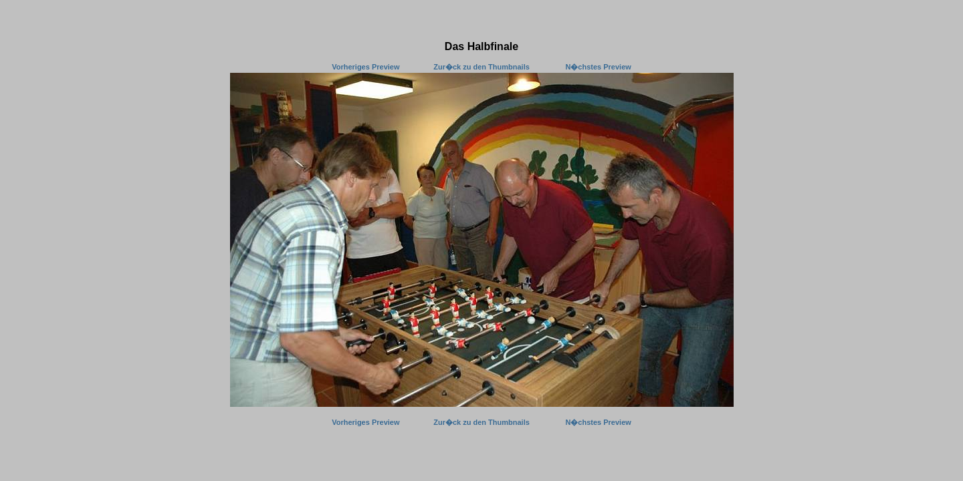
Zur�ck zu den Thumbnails (481, 67)
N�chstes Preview (598, 67)
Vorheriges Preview (365, 67)
